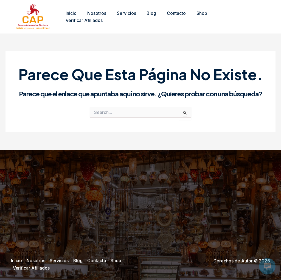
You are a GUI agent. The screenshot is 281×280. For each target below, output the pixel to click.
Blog (145, 16)
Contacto (168, 16)
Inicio (70, 16)
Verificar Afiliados (224, 16)
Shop (191, 16)
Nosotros (94, 16)
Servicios (121, 16)
